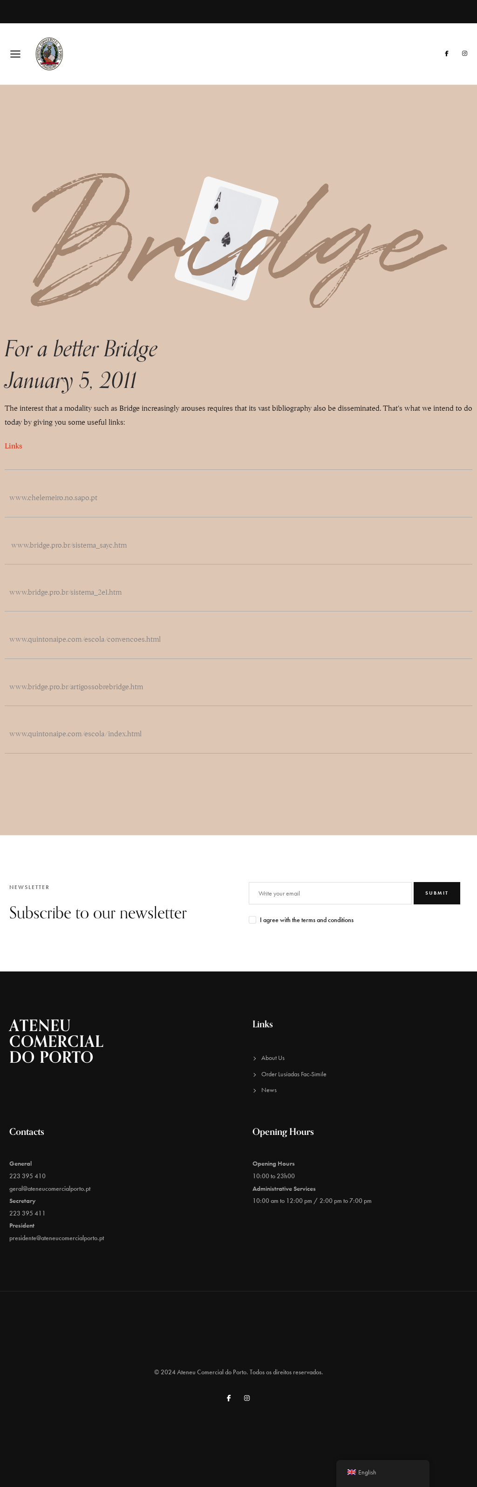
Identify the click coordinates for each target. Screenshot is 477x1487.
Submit (437, 892)
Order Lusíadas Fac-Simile (294, 1074)
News (269, 1090)
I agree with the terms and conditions (307, 920)
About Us (273, 1057)
